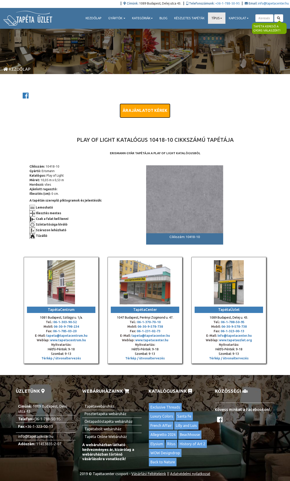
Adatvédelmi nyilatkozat (190, 474)
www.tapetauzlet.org (235, 340)
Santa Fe (184, 416)
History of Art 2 (192, 444)
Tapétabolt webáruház (103, 429)
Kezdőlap (94, 18)
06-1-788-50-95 (232, 322)
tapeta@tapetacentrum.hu (66, 335)
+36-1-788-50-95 (227, 3)
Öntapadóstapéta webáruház (109, 421)
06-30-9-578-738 (150, 326)
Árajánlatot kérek (145, 110)
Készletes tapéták (189, 18)
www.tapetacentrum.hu (67, 340)
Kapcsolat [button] (239, 18)
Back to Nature (162, 462)
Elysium (156, 444)
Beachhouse (190, 435)
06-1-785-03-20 (65, 331)
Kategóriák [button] (142, 18)
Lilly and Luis (186, 425)
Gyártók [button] (116, 18)
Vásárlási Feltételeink (148, 474)
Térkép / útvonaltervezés (61, 358)
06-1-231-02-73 (148, 331)
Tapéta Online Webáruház (106, 437)
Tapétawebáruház (99, 406)
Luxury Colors (161, 416)
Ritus (171, 444)
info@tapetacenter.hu (273, 3)
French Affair (161, 425)
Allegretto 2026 (163, 435)
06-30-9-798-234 (66, 326)
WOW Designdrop (165, 453)
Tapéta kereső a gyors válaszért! (266, 28)
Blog (163, 18)
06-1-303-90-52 (65, 322)
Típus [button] (216, 18)
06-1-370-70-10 (149, 322)
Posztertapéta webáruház (105, 414)
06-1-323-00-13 (232, 331)
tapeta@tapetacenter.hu (150, 335)
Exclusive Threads (165, 407)
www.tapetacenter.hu (151, 340)
